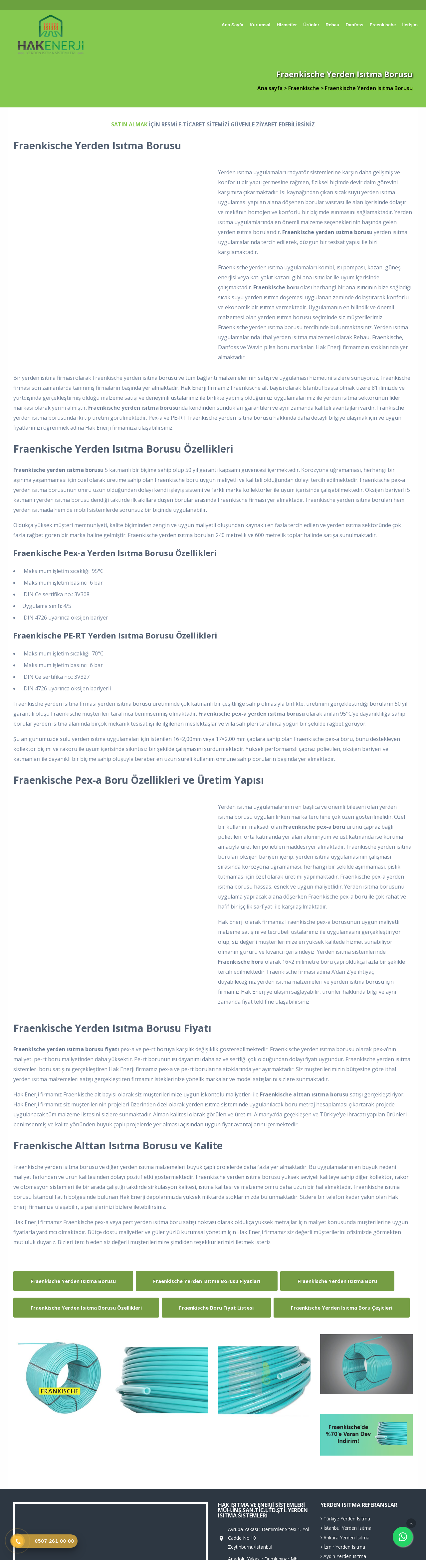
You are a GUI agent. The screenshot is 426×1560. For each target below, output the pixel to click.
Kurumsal (260, 24)
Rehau (332, 24)
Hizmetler (287, 24)
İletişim (410, 24)
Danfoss (354, 24)
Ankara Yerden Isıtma (344, 1537)
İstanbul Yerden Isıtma (345, 1528)
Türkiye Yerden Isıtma (345, 1518)
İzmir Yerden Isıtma (342, 1547)
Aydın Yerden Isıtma (343, 1556)
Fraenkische (383, 24)
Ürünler (311, 24)
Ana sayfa (232, 24)
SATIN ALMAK (129, 124)
